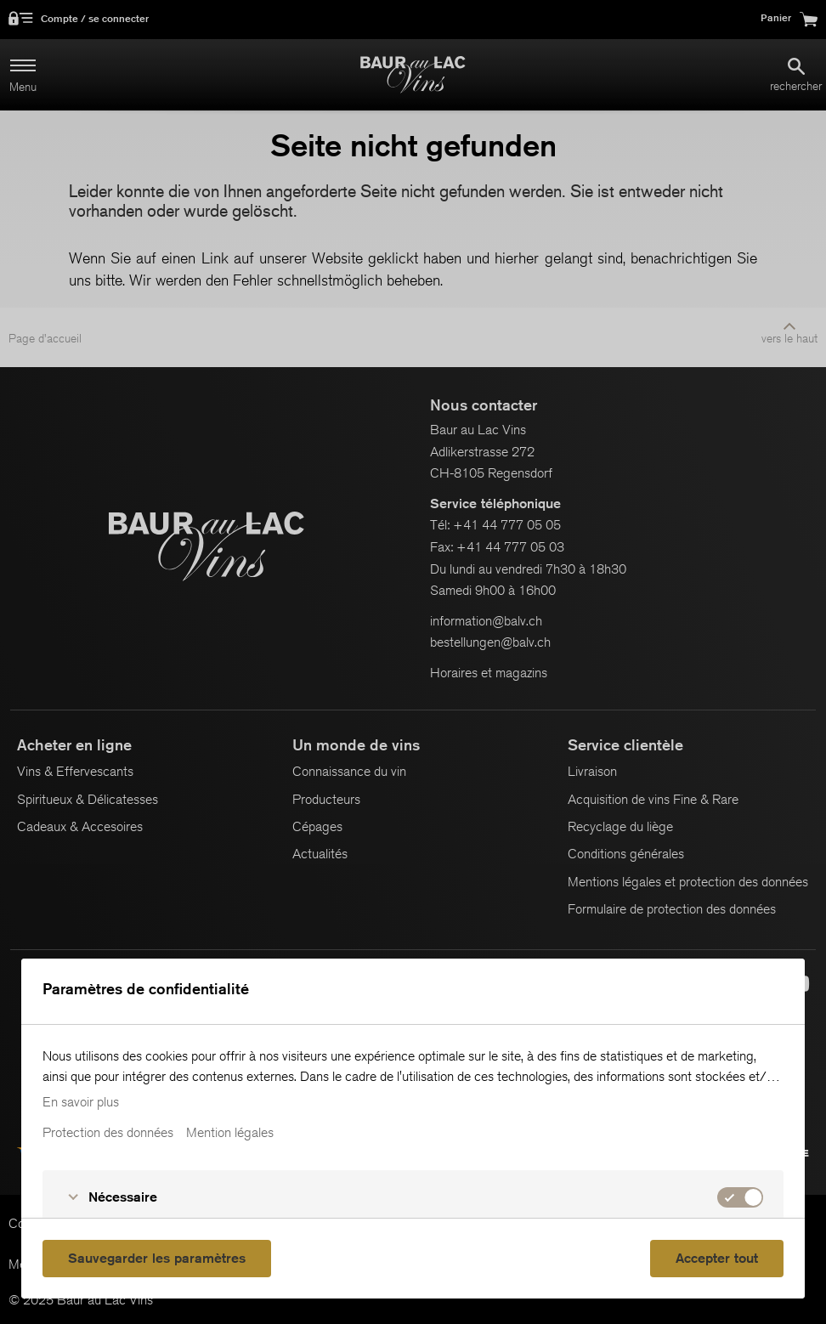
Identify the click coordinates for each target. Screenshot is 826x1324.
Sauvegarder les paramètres (157, 1258)
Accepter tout (717, 1258)
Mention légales (230, 1133)
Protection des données (107, 1133)
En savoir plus (80, 1102)
